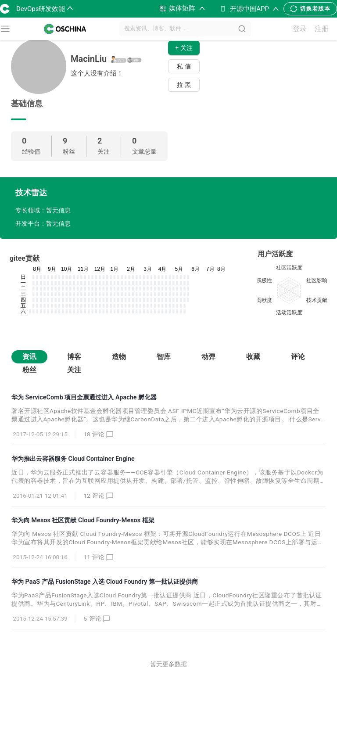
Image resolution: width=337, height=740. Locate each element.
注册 (322, 29)
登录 (300, 29)
